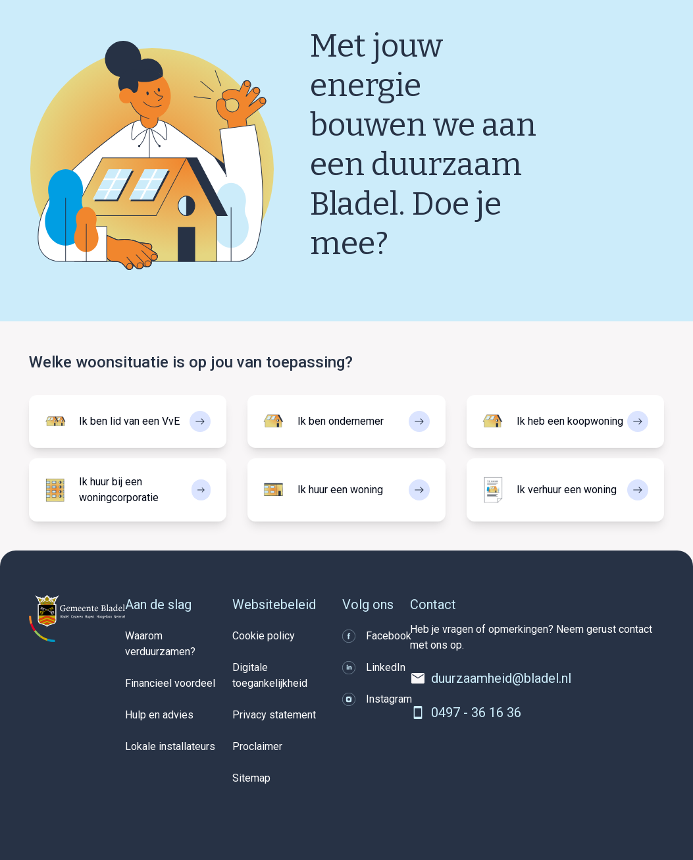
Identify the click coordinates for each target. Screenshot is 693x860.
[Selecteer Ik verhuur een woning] (565, 490)
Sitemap (251, 778)
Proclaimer (257, 746)
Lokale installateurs (170, 746)
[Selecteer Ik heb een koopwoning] (565, 421)
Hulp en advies (159, 715)
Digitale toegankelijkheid (269, 675)
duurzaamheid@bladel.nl (501, 678)
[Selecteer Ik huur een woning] (346, 490)
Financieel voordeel (170, 683)
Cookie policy (263, 636)
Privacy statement (274, 715)
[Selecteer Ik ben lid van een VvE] (127, 421)
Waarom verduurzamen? (160, 644)
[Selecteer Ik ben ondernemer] (346, 421)
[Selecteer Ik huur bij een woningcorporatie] (127, 490)
